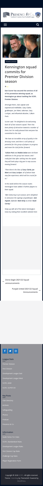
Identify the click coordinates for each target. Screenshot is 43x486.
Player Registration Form (12, 461)
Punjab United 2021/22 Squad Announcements (26, 290)
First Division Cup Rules (11, 451)
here (35, 212)
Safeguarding (7, 410)
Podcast (6, 419)
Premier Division (11, 61)
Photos (5, 415)
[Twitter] (10, 351)
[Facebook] (5, 351)
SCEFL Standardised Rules (12, 442)
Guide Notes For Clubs (11, 437)
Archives (6, 405)
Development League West (13, 378)
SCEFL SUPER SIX (9, 388)
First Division (7, 369)
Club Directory (8, 400)
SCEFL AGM (7, 383)
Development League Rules (13, 446)
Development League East (12, 373)
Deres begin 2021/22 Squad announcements (16, 281)
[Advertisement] (21, 248)
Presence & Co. (8, 424)
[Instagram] (16, 351)
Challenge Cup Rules (10, 456)
